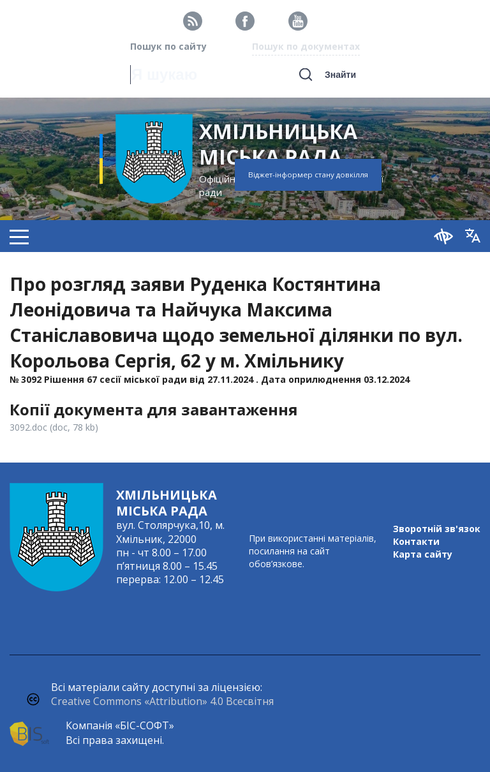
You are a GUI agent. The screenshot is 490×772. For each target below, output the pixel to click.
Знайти (340, 75)
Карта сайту (422, 554)
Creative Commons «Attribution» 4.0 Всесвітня (162, 701)
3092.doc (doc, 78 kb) (54, 427)
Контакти (416, 541)
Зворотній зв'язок (436, 529)
